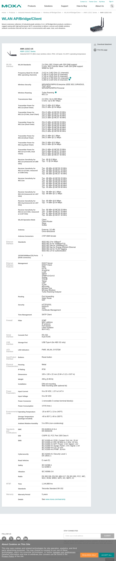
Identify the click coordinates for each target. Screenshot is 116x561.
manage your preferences (64, 552)
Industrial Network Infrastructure (29, 12)
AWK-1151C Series (90, 12)
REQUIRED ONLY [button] (89, 555)
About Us (99, 6)
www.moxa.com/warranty (55, 499)
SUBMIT (107, 536)
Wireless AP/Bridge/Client (52, 12)
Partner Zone (93, 1)
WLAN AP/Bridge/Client (72, 12)
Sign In (111, 1)
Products (12, 12)
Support (64, 6)
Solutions (48, 6)
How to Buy (82, 6)
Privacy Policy (8, 556)
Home (4, 12)
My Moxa (102, 1)
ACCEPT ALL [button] (106, 555)
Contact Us (83, 1)
